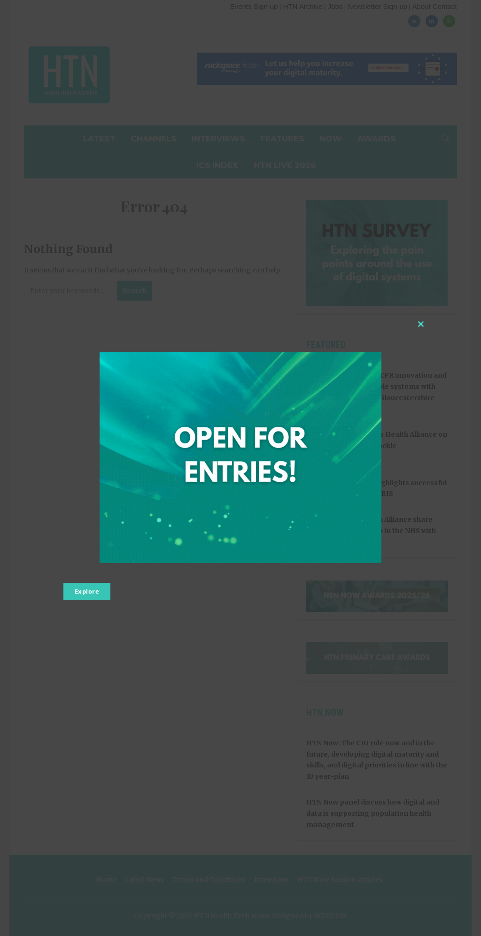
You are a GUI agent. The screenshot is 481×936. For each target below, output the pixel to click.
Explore (87, 591)
